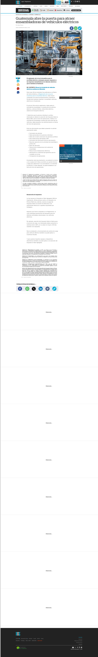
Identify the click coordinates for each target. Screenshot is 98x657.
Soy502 (20, 6)
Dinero (46, 6)
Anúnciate (80, 637)
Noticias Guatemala (22, 14)
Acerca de (80, 639)
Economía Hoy (28, 6)
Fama (57, 6)
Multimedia (34, 640)
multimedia (77, 6)
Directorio (80, 644)
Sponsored (39, 640)
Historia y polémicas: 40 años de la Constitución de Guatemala (70, 156)
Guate (41, 6)
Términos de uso (79, 642)
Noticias (35, 6)
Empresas (37, 14)
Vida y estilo (63, 6)
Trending (71, 6)
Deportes (52, 6)
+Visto (70, 97)
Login (22, 1)
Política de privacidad (78, 640)
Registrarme (28, 1)
